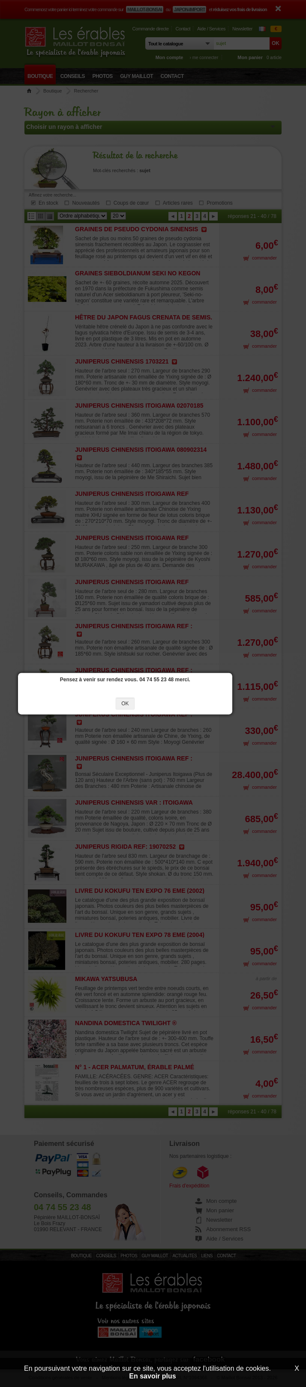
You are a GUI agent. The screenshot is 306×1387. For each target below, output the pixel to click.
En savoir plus (152, 1376)
